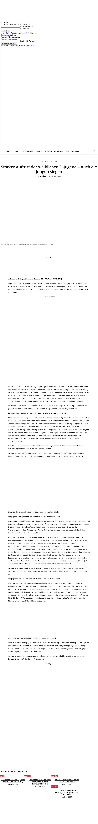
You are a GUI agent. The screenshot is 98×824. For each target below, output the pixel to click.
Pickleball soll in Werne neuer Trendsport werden (67, 780)
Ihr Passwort (24, 29)
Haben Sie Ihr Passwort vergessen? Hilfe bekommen (19, 33)
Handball (53, 161)
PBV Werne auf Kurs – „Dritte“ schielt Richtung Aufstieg (13, 780)
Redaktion (43, 176)
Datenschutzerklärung (8, 35)
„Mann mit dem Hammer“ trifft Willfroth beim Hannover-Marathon (40, 780)
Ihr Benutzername (26, 26)
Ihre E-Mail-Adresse (27, 41)
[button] (94, 151)
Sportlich (44, 161)
